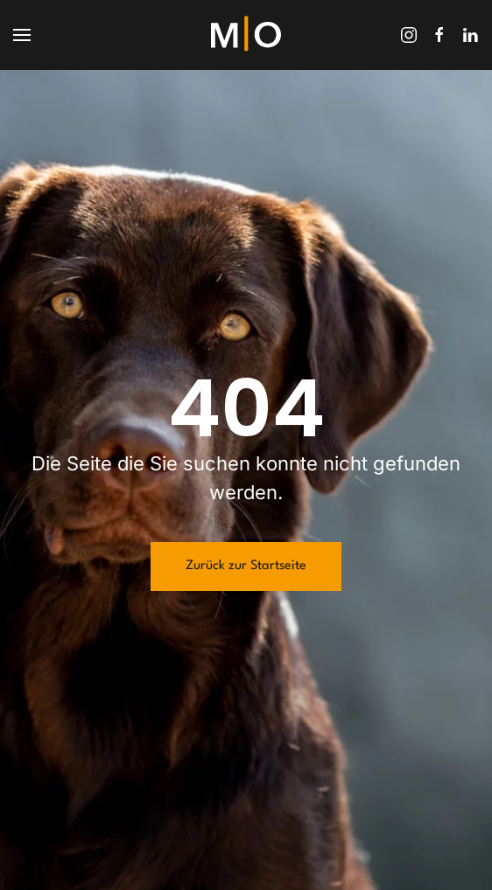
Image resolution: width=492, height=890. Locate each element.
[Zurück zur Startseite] (246, 35)
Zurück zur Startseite (246, 566)
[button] (22, 35)
